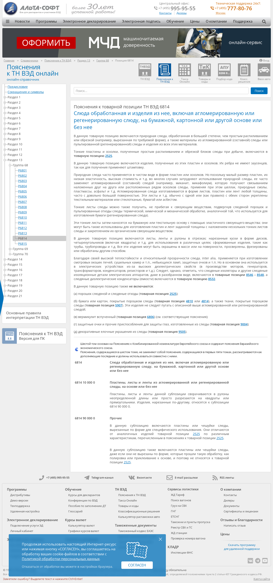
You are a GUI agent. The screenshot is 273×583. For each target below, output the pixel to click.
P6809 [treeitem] (22, 212)
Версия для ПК (41, 336)
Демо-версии (19, 500)
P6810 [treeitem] (22, 217)
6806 (150, 317)
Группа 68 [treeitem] (38, 165)
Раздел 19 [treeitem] (36, 285)
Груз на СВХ (179, 506)
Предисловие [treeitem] (36, 87)
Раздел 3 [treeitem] (36, 107)
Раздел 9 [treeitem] (36, 139)
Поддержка (243, 21)
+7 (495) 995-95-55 (54, 477)
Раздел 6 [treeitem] (36, 123)
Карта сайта (262, 579)
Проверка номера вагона (188, 538)
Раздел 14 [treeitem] (36, 259)
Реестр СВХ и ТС (181, 527)
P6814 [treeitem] (22, 238)
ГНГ (173, 511)
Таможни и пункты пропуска (190, 522)
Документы (231, 506)
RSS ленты (223, 477)
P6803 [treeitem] (22, 181)
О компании (216, 21)
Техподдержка (20, 506)
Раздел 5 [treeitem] (36, 118)
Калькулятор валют (81, 525)
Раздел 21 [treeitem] (36, 296)
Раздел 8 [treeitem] (36, 134)
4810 (189, 301)
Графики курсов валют (83, 531)
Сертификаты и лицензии (241, 511)
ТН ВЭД (121, 489)
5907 (118, 305)
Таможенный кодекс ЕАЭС (136, 531)
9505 (182, 332)
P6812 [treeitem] (22, 228)
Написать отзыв (235, 525)
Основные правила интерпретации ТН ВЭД (27, 315)
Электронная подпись (141, 21)
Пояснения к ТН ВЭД (132, 495)
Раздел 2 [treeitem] (36, 102)
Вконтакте (140, 477)
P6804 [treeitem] (22, 186)
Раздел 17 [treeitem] (36, 275)
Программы (46, 21)
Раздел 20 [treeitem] (36, 291)
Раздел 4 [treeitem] (36, 113)
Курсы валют (75, 520)
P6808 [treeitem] (22, 207)
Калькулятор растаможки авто (139, 517)
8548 (260, 275)
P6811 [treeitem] (22, 223)
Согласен (137, 565)
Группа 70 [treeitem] (38, 254)
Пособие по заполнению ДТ (87, 506)
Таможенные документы (135, 525)
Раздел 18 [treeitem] (36, 280)
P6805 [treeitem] (22, 191)
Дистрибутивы (20, 495)
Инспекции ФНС (182, 552)
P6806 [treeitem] (22, 196)
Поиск (259, 91)
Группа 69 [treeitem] (38, 249)
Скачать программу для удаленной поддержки (242, 547)
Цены (195, 21)
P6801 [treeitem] (22, 170)
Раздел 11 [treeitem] (36, 149)
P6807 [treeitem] (22, 202)
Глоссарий (75, 511)
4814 (204, 301)
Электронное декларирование (89, 21)
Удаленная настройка (24, 511)
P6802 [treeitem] (22, 175)
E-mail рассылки (182, 477)
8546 (249, 275)
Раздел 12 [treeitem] (36, 155)
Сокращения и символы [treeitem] (36, 92)
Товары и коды (128, 506)
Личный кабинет (21, 531)
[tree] (34, 191)
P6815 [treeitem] (22, 243)
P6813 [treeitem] (22, 233)
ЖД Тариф (177, 495)
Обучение (175, 21)
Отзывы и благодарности (241, 520)
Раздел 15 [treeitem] (36, 264)
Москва (220, 13)
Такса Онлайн (127, 500)
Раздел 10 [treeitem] (36, 144)
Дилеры (182, 13)
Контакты (165, 13)
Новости (22, 21)
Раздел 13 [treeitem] (36, 160)
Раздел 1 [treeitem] (36, 97)
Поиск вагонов (181, 500)
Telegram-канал (98, 477)
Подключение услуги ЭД (26, 525)
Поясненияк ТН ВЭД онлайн (32, 70)
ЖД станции (179, 533)
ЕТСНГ (175, 516)
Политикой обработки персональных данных (61, 558)
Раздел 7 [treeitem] (36, 128)
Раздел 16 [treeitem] (36, 270)
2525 (108, 156)
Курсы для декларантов (84, 495)
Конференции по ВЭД (83, 500)
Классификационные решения (139, 511)
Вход (264, 60)
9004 (243, 324)
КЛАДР (173, 547)
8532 (211, 279)
